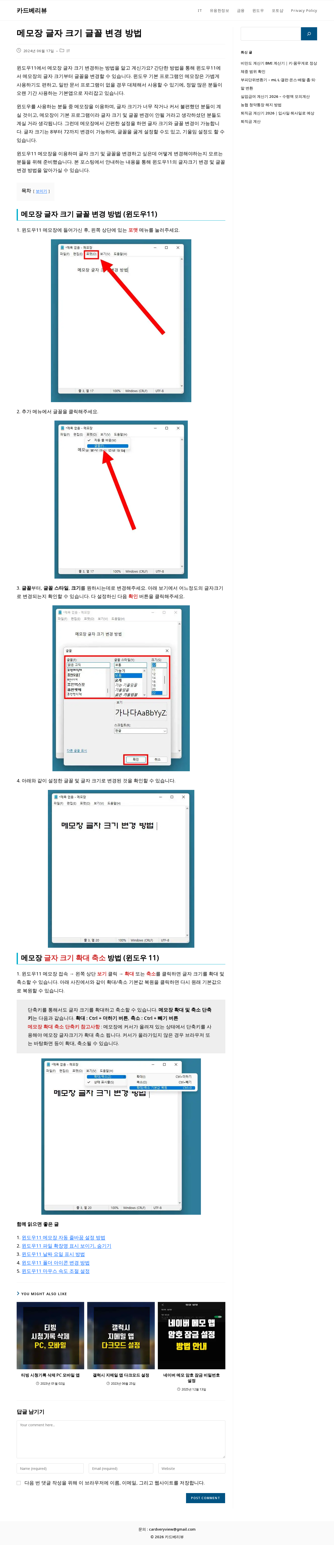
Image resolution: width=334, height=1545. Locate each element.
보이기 (41, 190)
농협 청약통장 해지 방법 (261, 104)
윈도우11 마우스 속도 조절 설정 (56, 1271)
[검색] (309, 34)
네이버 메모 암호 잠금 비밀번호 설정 (191, 1377)
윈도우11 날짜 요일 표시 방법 (53, 1254)
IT (68, 50)
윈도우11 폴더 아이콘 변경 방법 (56, 1262)
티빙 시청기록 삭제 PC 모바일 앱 (50, 1375)
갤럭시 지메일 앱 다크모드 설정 (121, 1375)
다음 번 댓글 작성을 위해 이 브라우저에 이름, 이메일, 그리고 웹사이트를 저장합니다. (114, 1482)
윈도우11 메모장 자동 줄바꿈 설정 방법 (63, 1237)
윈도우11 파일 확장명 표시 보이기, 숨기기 (66, 1245)
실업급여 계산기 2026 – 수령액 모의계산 (275, 96)
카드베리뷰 (32, 10)
